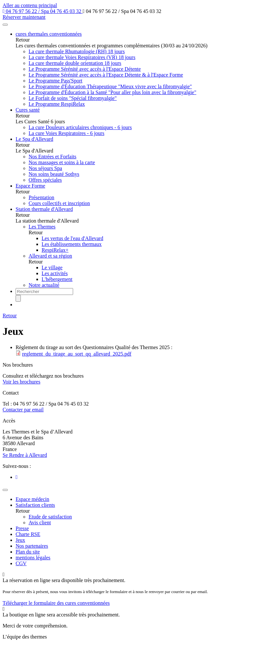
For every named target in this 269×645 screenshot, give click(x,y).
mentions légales (33, 557)
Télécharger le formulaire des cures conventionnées (56, 603)
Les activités (55, 273)
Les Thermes (42, 226)
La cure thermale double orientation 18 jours (75, 63)
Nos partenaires (32, 546)
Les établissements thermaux (72, 244)
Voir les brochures (21, 381)
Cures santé (28, 110)
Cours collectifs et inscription (59, 203)
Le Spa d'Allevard (34, 139)
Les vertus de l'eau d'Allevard (72, 238)
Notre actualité (44, 285)
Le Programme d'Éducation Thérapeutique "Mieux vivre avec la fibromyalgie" (110, 86)
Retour (10, 315)
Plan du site (28, 551)
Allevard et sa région (50, 256)
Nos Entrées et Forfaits (52, 156)
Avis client (40, 522)
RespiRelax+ (55, 250)
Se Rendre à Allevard (25, 455)
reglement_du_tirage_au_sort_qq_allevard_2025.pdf (76, 354)
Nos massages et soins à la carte (62, 162)
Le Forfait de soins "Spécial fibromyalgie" (73, 98)
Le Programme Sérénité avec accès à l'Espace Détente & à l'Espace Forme (106, 75)
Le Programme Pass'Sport (56, 80)
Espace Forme (30, 186)
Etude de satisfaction (50, 516)
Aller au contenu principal (30, 5)
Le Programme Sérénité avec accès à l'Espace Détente (85, 69)
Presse (22, 528)
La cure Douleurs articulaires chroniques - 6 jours (80, 127)
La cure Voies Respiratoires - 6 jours (66, 133)
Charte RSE (28, 534)
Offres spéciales (45, 180)
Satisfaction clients (35, 505)
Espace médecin (32, 499)
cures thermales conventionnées (49, 34)
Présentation (41, 197)
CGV (21, 563)
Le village (52, 267)
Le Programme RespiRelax (57, 104)
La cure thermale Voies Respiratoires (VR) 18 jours (82, 57)
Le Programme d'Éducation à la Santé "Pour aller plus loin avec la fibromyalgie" (112, 92)
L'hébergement (57, 279)
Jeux (20, 540)
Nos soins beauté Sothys (54, 174)
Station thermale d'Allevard (44, 209)
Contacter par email (23, 409)
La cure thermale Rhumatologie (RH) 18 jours (77, 51)
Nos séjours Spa (45, 168)
